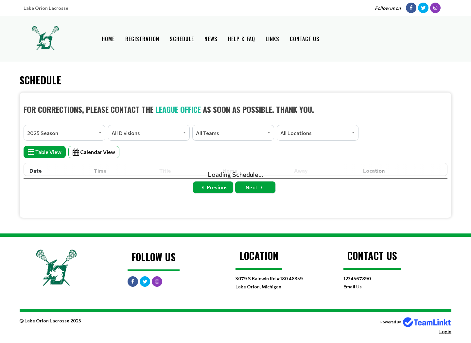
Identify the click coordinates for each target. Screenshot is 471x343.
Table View (44, 152)
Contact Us (305, 39)
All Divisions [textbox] (126, 133)
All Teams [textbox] (207, 133)
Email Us (352, 286)
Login (445, 331)
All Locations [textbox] (295, 133)
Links (272, 39)
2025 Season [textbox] (42, 133)
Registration (142, 39)
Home (108, 39)
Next (255, 187)
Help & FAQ (241, 39)
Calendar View (94, 152)
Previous (213, 187)
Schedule (182, 39)
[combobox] (64, 133)
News (211, 39)
